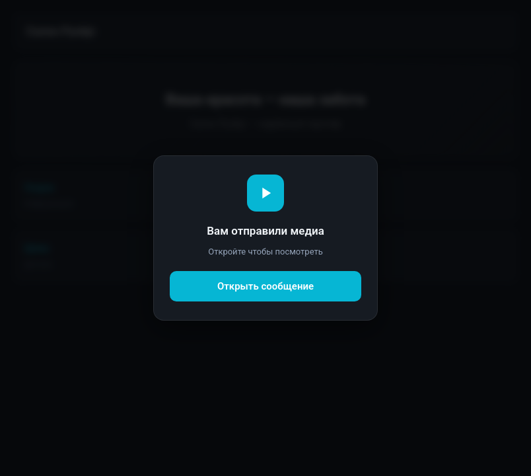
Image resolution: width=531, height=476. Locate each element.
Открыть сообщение (265, 286)
